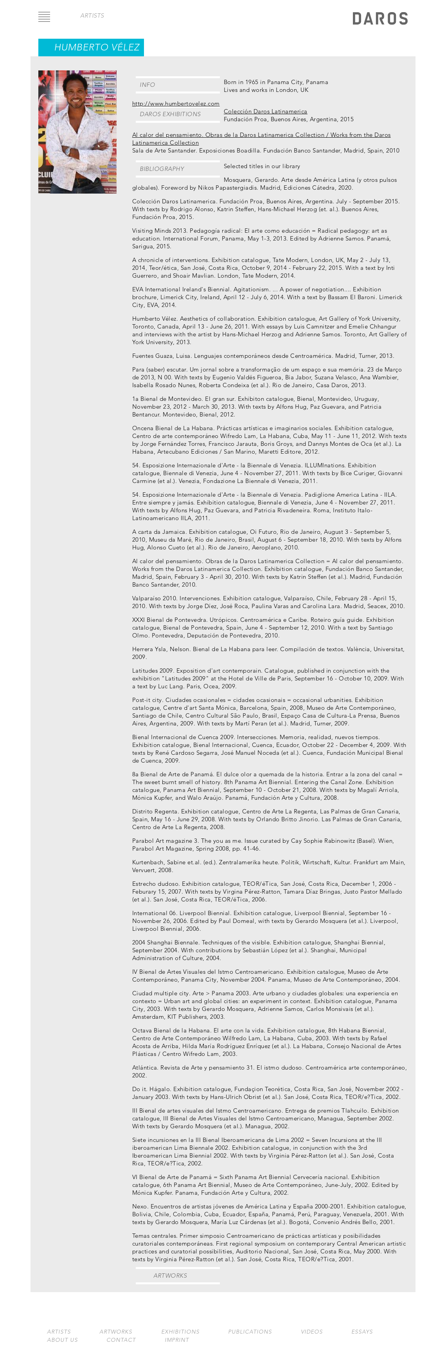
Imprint (177, 1340)
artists (92, 15)
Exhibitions (180, 1331)
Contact (121, 1340)
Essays (362, 1331)
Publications (250, 1331)
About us (62, 1340)
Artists (59, 1331)
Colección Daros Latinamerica (266, 111)
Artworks (170, 1275)
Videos (312, 1331)
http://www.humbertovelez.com (176, 103)
